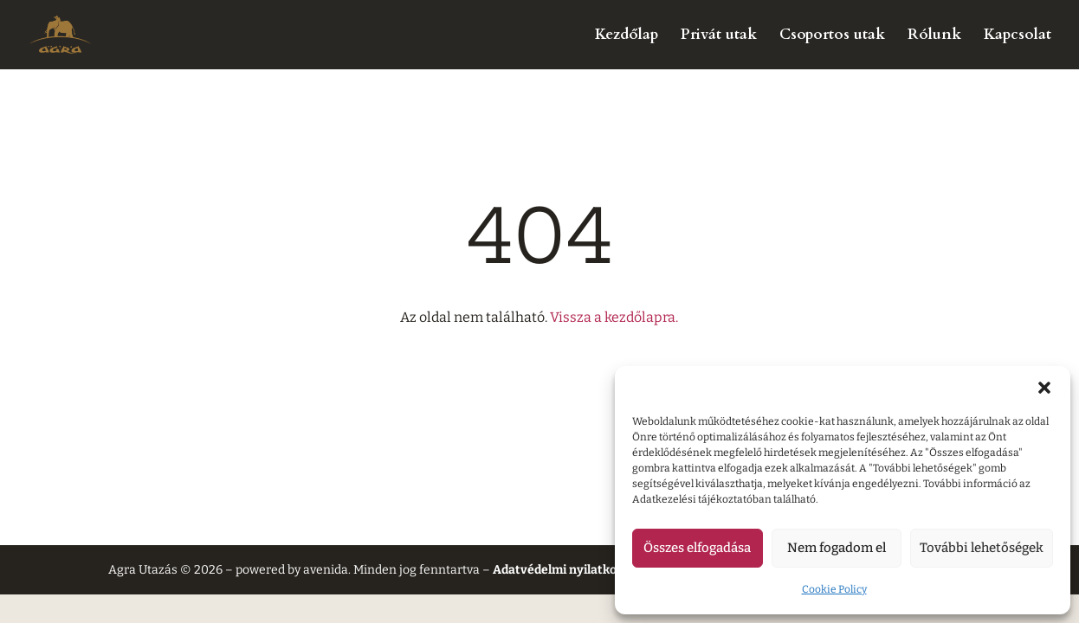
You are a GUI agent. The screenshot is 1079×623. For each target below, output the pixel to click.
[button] (1044, 387)
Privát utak (719, 36)
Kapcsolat (1017, 36)
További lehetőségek (981, 548)
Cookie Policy (834, 589)
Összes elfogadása (697, 548)
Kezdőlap (626, 36)
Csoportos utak (832, 36)
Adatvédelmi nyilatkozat (564, 569)
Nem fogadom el (836, 548)
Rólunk (934, 36)
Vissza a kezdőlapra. (614, 317)
